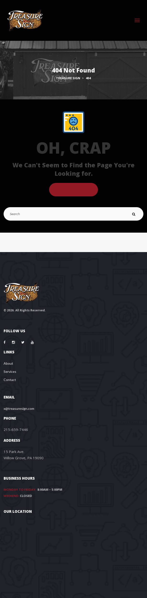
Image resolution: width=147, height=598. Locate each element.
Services (10, 371)
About (8, 363)
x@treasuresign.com (19, 408)
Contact (10, 380)
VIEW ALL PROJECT (73, 189)
